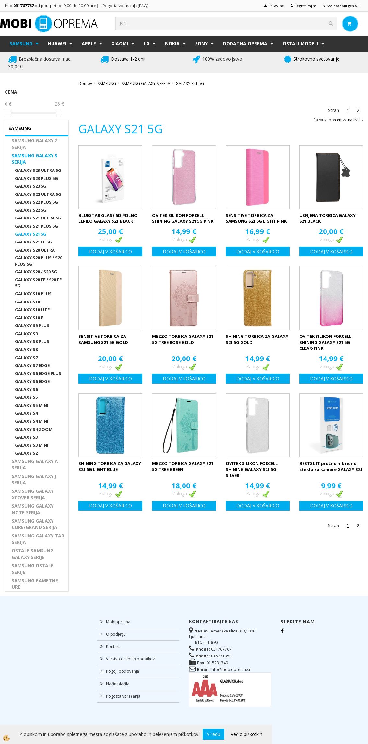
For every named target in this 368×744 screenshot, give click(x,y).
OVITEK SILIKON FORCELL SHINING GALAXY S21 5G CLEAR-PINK (325, 342)
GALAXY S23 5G (30, 186)
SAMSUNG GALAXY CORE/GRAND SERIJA (34, 524)
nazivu (355, 120)
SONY (201, 44)
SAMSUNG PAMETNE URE (35, 583)
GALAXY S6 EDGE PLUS (38, 373)
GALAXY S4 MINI (31, 421)
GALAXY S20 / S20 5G (36, 272)
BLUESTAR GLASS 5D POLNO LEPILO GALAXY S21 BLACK (107, 218)
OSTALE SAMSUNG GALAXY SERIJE (32, 554)
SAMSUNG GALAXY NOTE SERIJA (32, 509)
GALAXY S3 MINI (31, 445)
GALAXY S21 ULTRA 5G (38, 218)
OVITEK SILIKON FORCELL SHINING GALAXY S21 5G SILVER (252, 469)
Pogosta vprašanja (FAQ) (125, 5)
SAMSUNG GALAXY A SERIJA (35, 464)
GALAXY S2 (26, 453)
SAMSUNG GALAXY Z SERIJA (35, 143)
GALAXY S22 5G (30, 210)
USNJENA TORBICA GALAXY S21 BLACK (327, 218)
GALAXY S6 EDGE (32, 381)
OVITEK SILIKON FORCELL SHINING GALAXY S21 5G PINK (182, 218)
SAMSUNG (21, 44)
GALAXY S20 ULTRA (35, 250)
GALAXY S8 (26, 349)
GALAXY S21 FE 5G (33, 242)
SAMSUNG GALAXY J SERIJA (34, 479)
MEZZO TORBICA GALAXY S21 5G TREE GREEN (182, 466)
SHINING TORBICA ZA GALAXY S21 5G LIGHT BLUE (109, 466)
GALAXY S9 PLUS (32, 325)
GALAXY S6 (26, 389)
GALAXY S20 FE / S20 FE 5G (38, 283)
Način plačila (117, 684)
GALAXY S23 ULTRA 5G (38, 170)
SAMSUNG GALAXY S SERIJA (34, 158)
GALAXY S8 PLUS (32, 341)
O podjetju (116, 634)
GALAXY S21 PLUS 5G (36, 226)
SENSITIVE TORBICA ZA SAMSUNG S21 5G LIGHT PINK (256, 218)
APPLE (89, 44)
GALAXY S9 (26, 334)
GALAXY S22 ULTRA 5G (38, 194)
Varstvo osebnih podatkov (130, 659)
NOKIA (172, 44)
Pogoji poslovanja (122, 671)
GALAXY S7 (26, 357)
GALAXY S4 (26, 413)
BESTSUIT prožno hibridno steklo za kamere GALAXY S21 (330, 466)
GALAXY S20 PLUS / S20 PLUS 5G (38, 261)
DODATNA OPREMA (245, 44)
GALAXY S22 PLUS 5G (36, 202)
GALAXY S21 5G (30, 234)
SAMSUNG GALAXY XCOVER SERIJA (32, 494)
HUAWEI (57, 44)
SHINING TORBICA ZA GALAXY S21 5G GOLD (257, 339)
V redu (213, 734)
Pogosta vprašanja (123, 696)
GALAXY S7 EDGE (32, 365)
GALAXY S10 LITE (32, 310)
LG (146, 44)
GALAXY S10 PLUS (33, 294)
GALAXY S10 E (29, 318)
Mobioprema (118, 622)
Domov (85, 83)
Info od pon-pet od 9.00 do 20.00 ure (50, 5)
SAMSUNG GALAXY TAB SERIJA (38, 539)
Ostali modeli (300, 44)
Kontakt (113, 646)
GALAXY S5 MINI (31, 405)
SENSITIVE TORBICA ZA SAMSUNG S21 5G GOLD (103, 339)
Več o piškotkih (246, 734)
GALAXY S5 (26, 397)
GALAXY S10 (27, 302)
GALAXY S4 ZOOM (34, 429)
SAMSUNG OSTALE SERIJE (32, 568)
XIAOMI (120, 44)
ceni (340, 120)
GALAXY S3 (26, 437)
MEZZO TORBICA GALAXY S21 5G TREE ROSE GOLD (182, 339)
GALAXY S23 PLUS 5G (36, 178)
